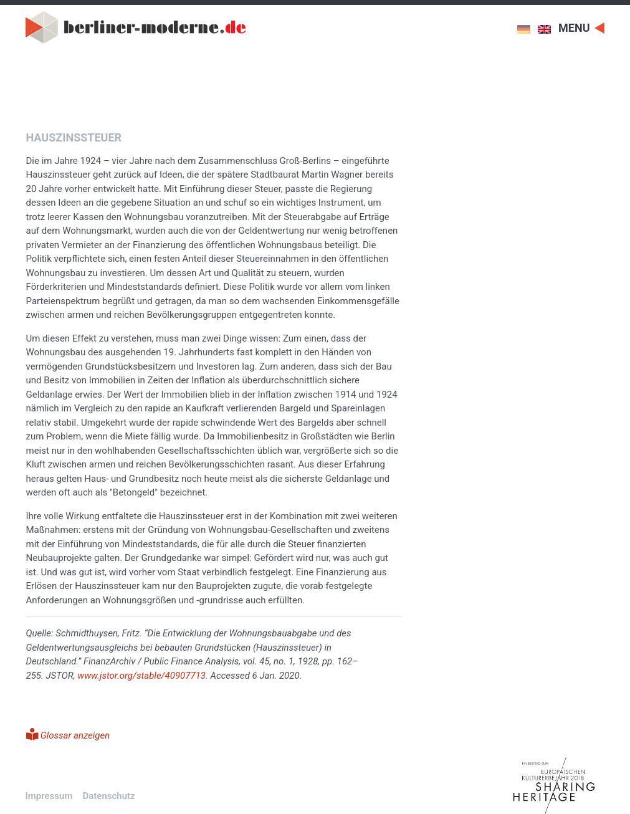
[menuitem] (527, 29)
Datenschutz (108, 796)
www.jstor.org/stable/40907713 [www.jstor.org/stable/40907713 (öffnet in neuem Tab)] (141, 675)
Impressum (49, 796)
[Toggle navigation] (581, 27)
